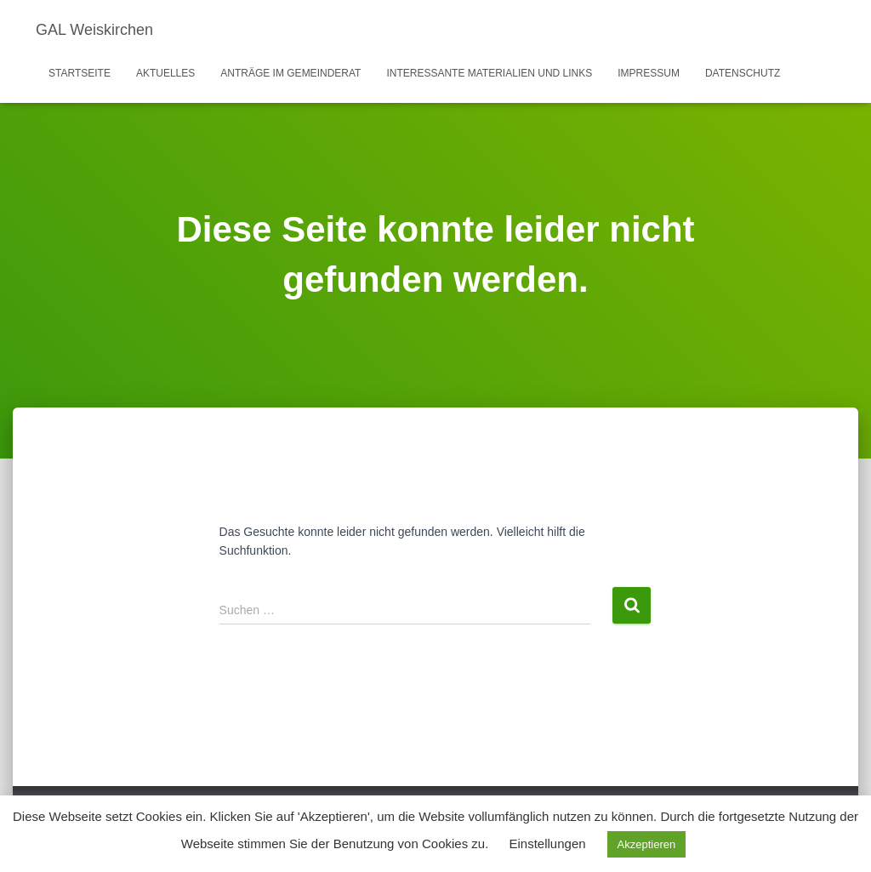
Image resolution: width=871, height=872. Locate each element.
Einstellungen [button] (548, 843)
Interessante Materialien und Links (489, 73)
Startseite (79, 73)
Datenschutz (742, 73)
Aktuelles (165, 73)
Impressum (649, 73)
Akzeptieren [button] (647, 844)
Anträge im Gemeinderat (290, 73)
